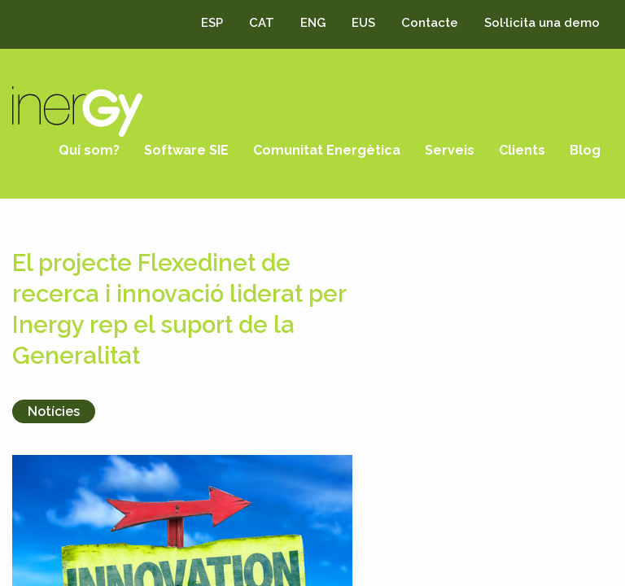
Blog (585, 150)
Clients (522, 150)
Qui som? (89, 150)
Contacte (429, 22)
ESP (212, 22)
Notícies (54, 411)
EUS (363, 22)
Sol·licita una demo (542, 22)
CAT (261, 22)
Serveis (449, 150)
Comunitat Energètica (326, 150)
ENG (313, 22)
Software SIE (186, 150)
